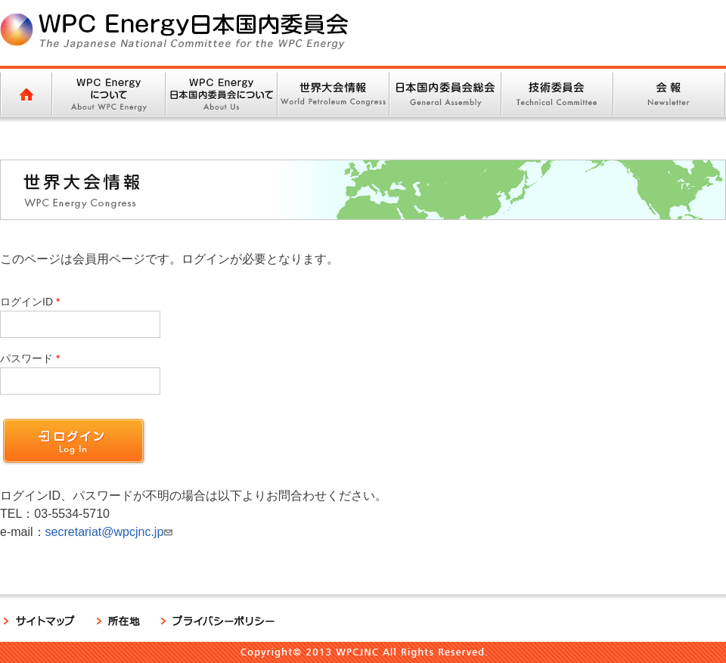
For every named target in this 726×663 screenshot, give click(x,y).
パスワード (26, 358)
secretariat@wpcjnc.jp (111, 531)
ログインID (26, 302)
